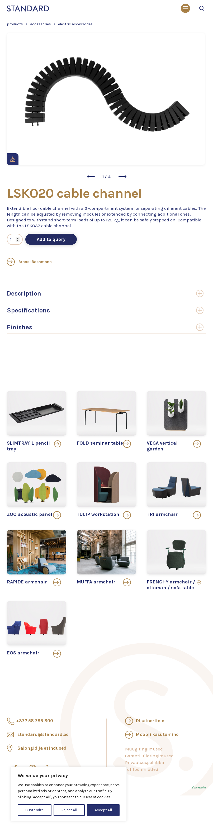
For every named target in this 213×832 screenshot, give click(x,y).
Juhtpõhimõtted (141, 769)
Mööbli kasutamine (157, 734)
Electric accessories (75, 24)
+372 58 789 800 (34, 720)
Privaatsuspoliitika (144, 762)
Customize (34, 810)
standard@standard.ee (42, 734)
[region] (69, 794)
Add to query (51, 239)
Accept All (103, 810)
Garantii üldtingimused (149, 755)
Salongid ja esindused (42, 748)
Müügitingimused (144, 749)
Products (15, 24)
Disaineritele (150, 720)
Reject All (69, 810)
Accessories (40, 24)
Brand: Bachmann (29, 261)
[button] (91, 176)
